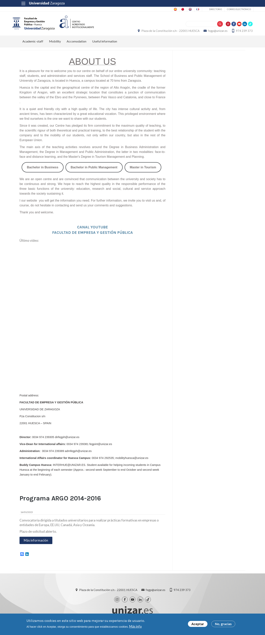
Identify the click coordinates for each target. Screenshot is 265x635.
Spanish (130, 9)
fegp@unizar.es (210, 33)
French (188, 9)
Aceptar (197, 624)
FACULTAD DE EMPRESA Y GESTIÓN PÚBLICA (92, 236)
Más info (135, 626)
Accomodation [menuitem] (76, 45)
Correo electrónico (231, 9)
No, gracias (223, 624)
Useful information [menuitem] (104, 45)
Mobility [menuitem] (55, 45)
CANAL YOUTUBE (92, 231)
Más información (36, 544)
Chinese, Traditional (152, 9)
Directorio (207, 9)
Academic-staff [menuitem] (32, 45)
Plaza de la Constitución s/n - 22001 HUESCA (163, 33)
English (173, 9)
